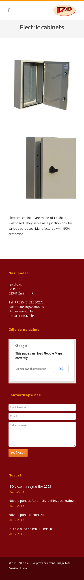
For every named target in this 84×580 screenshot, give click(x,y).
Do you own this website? (31, 368)
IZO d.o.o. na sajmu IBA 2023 (30, 486)
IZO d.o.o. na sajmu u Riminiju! (31, 529)
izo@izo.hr (26, 316)
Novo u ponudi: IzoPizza (26, 515)
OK (61, 369)
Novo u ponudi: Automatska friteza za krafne (41, 500)
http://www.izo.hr (21, 311)
